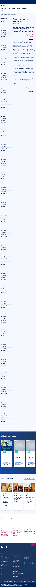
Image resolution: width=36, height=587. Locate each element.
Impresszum (29, 581)
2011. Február (3, 361)
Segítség (33, 581)
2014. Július (3, 284)
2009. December (3, 387)
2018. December (3, 185)
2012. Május (3, 333)
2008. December (3, 410)
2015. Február (3, 271)
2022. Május (3, 109)
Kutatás (13, 8)
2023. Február (3, 92)
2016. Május (3, 243)
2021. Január (3, 139)
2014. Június (3, 286)
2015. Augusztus (4, 260)
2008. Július (3, 419)
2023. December (3, 73)
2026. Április (3, 21)
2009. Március (3, 404)
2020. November (4, 142)
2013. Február (3, 316)
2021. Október (3, 122)
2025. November (4, 30)
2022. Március (3, 112)
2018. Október (3, 189)
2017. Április (3, 223)
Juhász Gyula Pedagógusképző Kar (6, 565)
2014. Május (3, 288)
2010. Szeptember (4, 370)
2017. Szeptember (4, 213)
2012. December (3, 320)
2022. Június (3, 107)
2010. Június (3, 376)
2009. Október (3, 391)
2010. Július (3, 374)
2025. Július (3, 38)
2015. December (3, 253)
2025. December (3, 28)
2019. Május (3, 176)
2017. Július (3, 217)
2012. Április (3, 335)
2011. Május (3, 355)
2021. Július (3, 127)
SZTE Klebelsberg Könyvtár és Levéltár (17, 533)
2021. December (3, 118)
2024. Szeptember (4, 56)
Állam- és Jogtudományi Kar (5, 553)
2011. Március (3, 359)
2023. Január (3, 94)
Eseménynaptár (27, 436)
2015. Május (3, 266)
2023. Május (3, 86)
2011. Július (3, 352)
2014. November (4, 277)
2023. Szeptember (4, 79)
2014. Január (3, 296)
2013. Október (3, 301)
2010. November (4, 367)
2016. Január (3, 251)
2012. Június (3, 331)
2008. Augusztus (4, 417)
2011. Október (3, 346)
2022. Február (3, 114)
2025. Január (3, 49)
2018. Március (3, 202)
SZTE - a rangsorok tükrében (17, 528)
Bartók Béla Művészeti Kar (5, 555)
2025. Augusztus (4, 36)
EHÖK (13, 565)
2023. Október (3, 77)
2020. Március (3, 157)
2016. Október (3, 234)
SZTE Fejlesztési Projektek (16, 566)
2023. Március (3, 90)
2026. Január (3, 26)
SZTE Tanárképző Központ (4, 572)
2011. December (3, 342)
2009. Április (14, 14)
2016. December (3, 230)
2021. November (4, 120)
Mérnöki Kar (3, 568)
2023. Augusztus (4, 81)
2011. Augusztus (4, 350)
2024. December (3, 51)
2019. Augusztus (4, 170)
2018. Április (3, 200)
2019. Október (3, 167)
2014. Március (3, 292)
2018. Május (3, 198)
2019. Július (3, 172)
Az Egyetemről (3, 8)
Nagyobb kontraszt (34, 1)
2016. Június (3, 241)
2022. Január (3, 116)
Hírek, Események (5, 10)
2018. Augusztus (4, 193)
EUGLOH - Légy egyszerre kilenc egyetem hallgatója (4, 535)
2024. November (4, 53)
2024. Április (3, 66)
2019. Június (3, 174)
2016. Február (3, 249)
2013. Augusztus (4, 305)
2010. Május (3, 378)
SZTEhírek (7, 14)
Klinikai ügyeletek (15, 576)
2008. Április (3, 423)
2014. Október (3, 279)
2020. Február (3, 159)
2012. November (4, 322)
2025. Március (3, 45)
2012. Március (3, 337)
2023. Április (3, 88)
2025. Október (3, 32)
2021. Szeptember (4, 124)
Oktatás (9, 8)
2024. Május (3, 64)
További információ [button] (18, 585)
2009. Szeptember (4, 393)
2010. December (3, 365)
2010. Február (3, 383)
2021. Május (3, 131)
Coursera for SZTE (3, 532)
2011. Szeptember (4, 348)
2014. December (3, 275)
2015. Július (3, 262)
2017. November (4, 210)
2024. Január (3, 71)
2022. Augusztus (4, 103)
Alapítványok (14, 553)
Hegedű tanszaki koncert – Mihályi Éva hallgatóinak (19, 456)
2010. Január (3, 385)
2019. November (4, 165)
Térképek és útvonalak (26, 558)
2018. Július (3, 195)
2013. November (4, 299)
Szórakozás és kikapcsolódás (28, 531)
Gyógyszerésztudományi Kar (5, 564)
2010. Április (3, 380)
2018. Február (3, 204)
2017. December (3, 208)
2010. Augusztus (4, 372)
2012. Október (3, 324)
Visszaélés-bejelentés (17, 581)
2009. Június (3, 398)
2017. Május (3, 221)
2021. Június (3, 129)
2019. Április (3, 178)
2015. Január (3, 273)
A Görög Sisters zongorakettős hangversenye (30, 456)
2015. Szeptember (4, 258)
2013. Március (3, 314)
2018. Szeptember (4, 191)
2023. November (4, 75)
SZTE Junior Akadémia (16, 530)
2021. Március (3, 135)
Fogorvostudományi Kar (4, 561)
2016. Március (3, 247)
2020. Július (3, 150)
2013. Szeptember (4, 303)
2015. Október (3, 256)
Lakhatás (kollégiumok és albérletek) (27, 527)
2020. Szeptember (4, 146)
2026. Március (3, 23)
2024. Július (3, 60)
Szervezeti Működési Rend (16, 556)
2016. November (4, 232)
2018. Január (3, 206)
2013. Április (3, 312)
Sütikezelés (6, 581)
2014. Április (3, 290)
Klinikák (14, 574)
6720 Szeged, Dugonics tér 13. (30, 553)
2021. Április (3, 133)
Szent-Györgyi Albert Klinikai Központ (18, 573)
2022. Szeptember (4, 101)
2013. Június (3, 309)
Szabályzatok (14, 555)
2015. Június (3, 264)
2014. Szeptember (4, 281)
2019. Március (3, 180)
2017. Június (3, 219)
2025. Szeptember (4, 34)
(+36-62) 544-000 (28, 555)
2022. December (3, 96)
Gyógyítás (18, 8)
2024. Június (3, 62)
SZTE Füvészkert (15, 535)
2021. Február (3, 137)
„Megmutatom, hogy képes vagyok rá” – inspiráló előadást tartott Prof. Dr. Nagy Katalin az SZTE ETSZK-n (6, 501)
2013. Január (3, 318)
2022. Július (3, 105)
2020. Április (3, 155)
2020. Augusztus (4, 148)
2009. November (4, 389)
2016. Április (3, 245)
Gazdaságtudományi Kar (4, 562)
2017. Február (3, 226)
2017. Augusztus (4, 215)
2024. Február (3, 69)
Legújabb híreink (5, 493)
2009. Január (3, 408)
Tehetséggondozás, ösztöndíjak (5, 526)
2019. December (3, 163)
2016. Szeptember (4, 236)
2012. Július (3, 329)
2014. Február (3, 294)
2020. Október (3, 144)
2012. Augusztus (4, 327)
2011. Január (3, 363)
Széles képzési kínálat (16, 526)
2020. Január (3, 161)
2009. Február (3, 406)
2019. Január (3, 183)
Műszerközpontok (24, 8)
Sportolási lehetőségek (27, 529)
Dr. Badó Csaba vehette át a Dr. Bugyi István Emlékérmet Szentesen (18, 498)
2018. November (4, 187)
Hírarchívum (10, 14)
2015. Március (3, 269)
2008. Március (3, 426)
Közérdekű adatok (23, 581)
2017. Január (3, 228)
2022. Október (3, 99)
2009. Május (3, 400)
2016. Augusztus (4, 238)
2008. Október (3, 413)
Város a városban (26, 533)
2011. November (4, 344)
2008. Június (3, 421)
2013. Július (3, 307)
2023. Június (3, 84)
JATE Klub (14, 537)
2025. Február (3, 47)
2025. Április (3, 43)
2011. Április (3, 357)
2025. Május (3, 41)
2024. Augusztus (4, 58)
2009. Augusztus (4, 395)
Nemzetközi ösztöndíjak (4, 528)
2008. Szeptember (4, 415)
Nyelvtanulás (3, 530)
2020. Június (3, 152)
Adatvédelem (11, 581)
